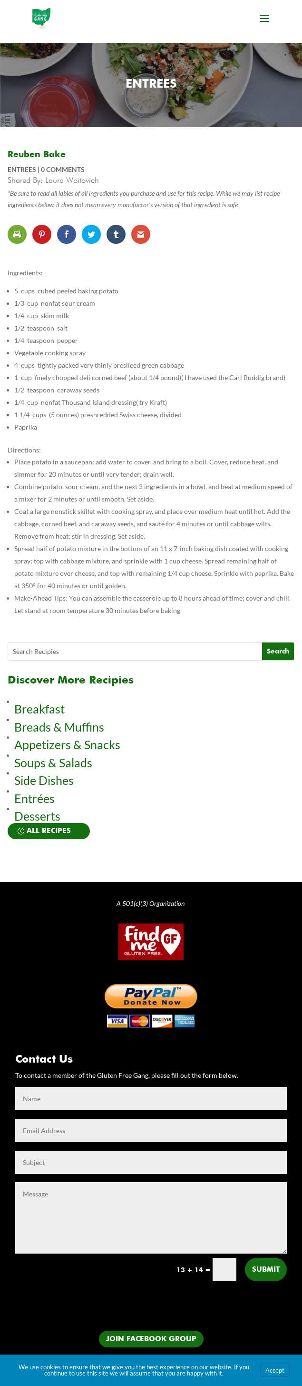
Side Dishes (44, 780)
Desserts (38, 816)
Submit (266, 1269)
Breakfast (39, 709)
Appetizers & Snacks (67, 744)
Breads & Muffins (59, 727)
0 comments (63, 169)
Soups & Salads (53, 762)
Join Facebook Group (151, 1339)
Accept (274, 1370)
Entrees (151, 84)
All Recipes (49, 830)
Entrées (34, 798)
